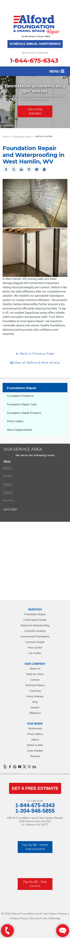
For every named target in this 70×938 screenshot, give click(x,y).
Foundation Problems (20, 395)
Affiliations (35, 712)
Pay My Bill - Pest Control (35, 884)
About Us (35, 668)
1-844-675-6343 (34, 60)
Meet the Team (35, 674)
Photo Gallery (15, 421)
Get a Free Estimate (35, 111)
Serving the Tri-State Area (35, 52)
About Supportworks (19, 429)
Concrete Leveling (35, 630)
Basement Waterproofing (35, 625)
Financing (35, 690)
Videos (35, 739)
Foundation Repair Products (24, 412)
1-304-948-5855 (35, 811)
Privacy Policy (18, 918)
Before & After (35, 745)
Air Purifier (35, 653)
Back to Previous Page (35, 353)
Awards (35, 707)
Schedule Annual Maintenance (35, 43)
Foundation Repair (21, 388)
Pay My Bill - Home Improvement (35, 847)
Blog (35, 701)
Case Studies (35, 750)
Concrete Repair (35, 641)
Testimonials (35, 728)
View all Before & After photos (35, 363)
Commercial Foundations (35, 636)
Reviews (35, 756)
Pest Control (35, 647)
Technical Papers (35, 685)
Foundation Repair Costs (22, 404)
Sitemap (54, 918)
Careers (35, 679)
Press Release (35, 696)
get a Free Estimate (35, 788)
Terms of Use (38, 918)
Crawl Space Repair (35, 619)
